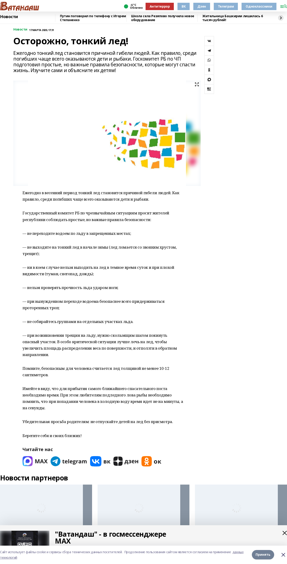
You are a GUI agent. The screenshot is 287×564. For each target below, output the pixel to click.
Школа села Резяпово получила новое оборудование (162, 18)
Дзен (201, 6)
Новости (9, 16)
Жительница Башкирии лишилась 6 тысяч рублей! (232, 18)
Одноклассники (259, 6)
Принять (263, 555)
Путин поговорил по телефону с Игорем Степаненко (93, 18)
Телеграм (226, 6)
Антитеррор (160, 6)
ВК (184, 6)
